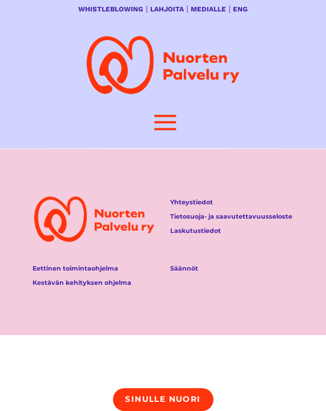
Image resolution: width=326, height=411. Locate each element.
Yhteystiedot (191, 202)
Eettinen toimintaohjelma (75, 268)
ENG (240, 9)
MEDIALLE (208, 9)
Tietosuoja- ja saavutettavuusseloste (231, 216)
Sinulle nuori (162, 399)
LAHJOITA (167, 9)
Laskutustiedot (195, 231)
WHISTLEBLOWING (110, 9)
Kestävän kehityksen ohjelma (82, 283)
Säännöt (184, 268)
